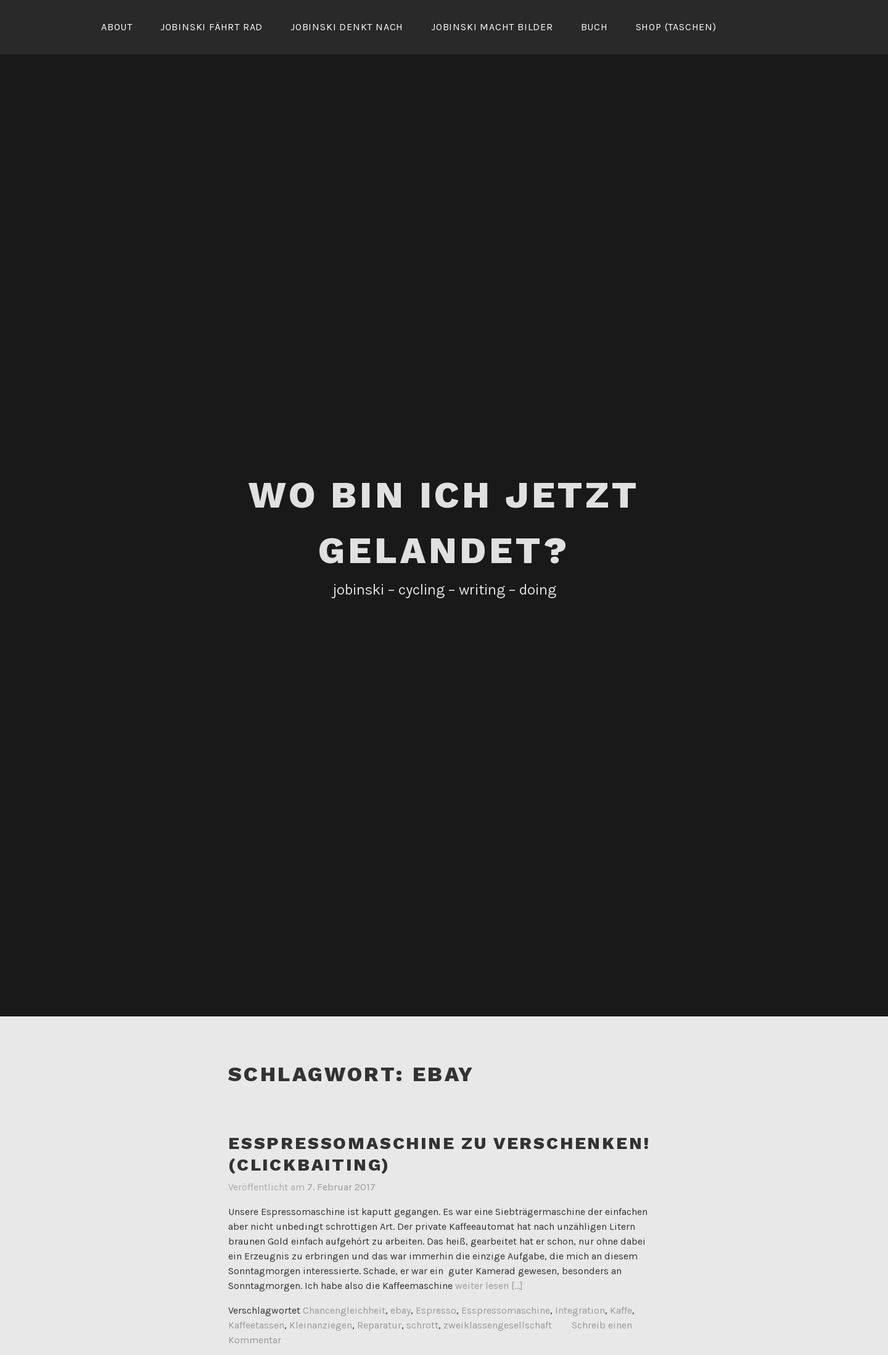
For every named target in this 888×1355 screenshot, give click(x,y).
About (117, 27)
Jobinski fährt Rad (211, 27)
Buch (594, 27)
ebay (400, 1310)
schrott (422, 1325)
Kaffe (621, 1310)
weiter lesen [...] (489, 1285)
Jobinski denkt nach (346, 27)
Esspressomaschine (505, 1310)
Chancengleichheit (344, 1310)
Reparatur (379, 1325)
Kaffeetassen (256, 1325)
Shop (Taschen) (676, 27)
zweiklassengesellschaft (497, 1325)
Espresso (436, 1310)
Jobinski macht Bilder (492, 27)
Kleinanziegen (320, 1325)
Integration (580, 1310)
